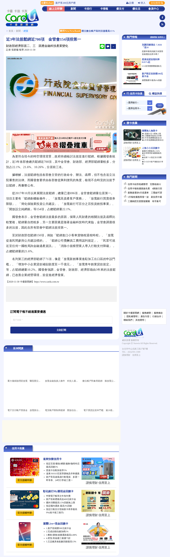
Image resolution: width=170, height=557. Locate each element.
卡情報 (104, 8)
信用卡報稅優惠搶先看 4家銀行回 (145, 188)
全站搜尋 (157, 3)
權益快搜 (155, 93)
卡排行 (88, 8)
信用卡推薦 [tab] (18, 448)
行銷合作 (156, 316)
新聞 (73, 8)
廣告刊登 (145, 316)
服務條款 (158, 313)
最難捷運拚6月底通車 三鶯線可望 (145, 192)
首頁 (11, 31)
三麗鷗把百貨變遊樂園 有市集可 (144, 201)
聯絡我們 (128, 320)
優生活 (136, 8)
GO (159, 105)
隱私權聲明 (132, 316)
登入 (141, 3)
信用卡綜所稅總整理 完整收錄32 (144, 184)
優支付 (120, 8)
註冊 (130, 3)
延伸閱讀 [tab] (18, 348)
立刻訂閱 (61, 330)
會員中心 (153, 8)
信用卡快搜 (134, 93)
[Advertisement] (61, 294)
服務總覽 (146, 313)
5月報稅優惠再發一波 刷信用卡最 (145, 197)
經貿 (26, 31)
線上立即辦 (55, 8)
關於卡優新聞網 (131, 313)
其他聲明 (139, 320)
